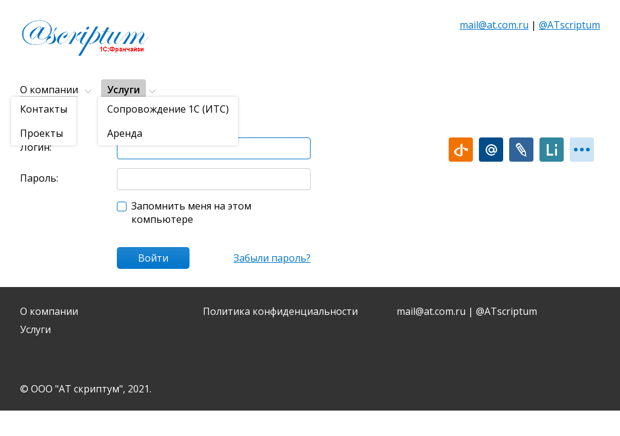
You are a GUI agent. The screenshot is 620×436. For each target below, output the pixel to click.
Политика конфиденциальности (280, 311)
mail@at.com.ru (494, 24)
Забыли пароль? (272, 258)
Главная (34, 119)
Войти (153, 258)
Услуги (123, 89)
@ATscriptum (569, 24)
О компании (49, 89)
